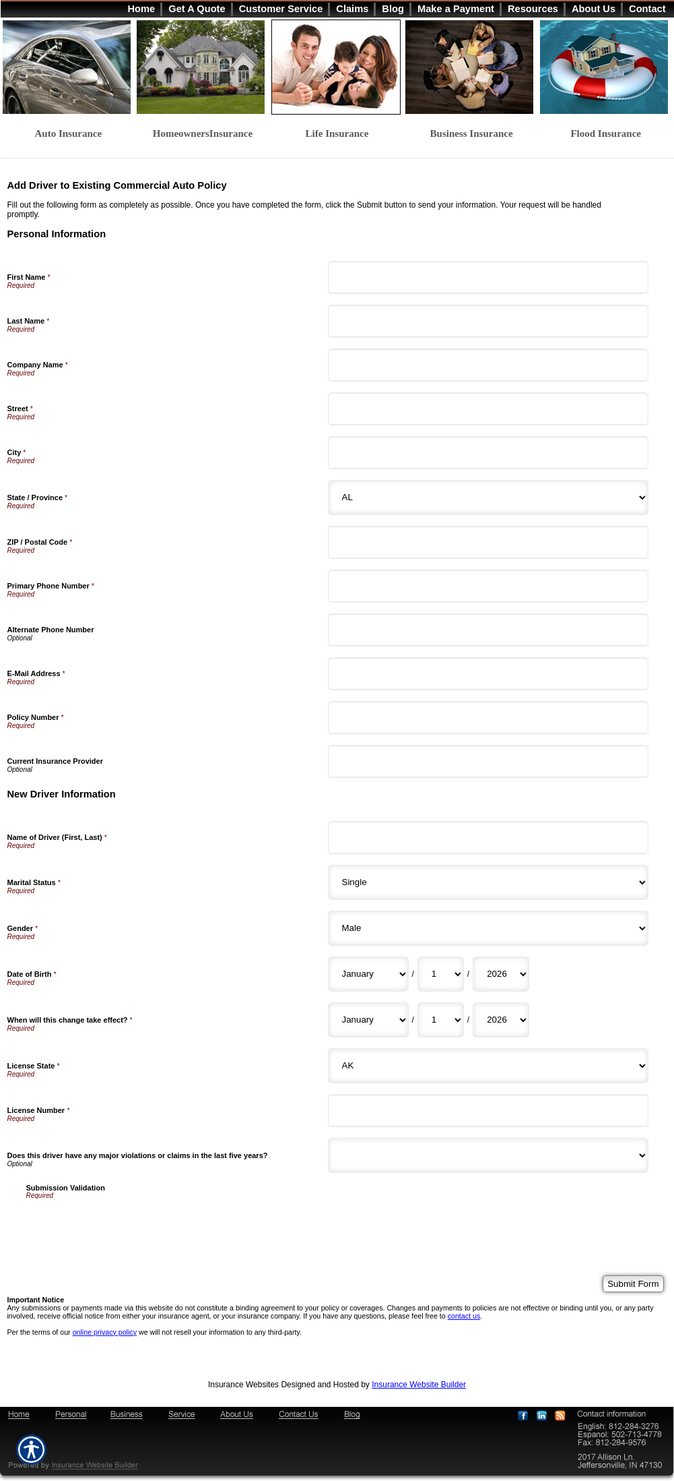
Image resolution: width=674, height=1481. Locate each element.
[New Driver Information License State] (488, 1065)
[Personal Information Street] (488, 408)
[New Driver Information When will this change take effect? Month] (368, 1019)
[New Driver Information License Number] (488, 1110)
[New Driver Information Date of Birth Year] (501, 974)
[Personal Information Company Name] (488, 365)
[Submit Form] (633, 1283)
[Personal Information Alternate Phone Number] (488, 629)
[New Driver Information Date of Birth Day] (440, 974)
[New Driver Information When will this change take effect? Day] (440, 1019)
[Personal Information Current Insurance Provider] (488, 761)
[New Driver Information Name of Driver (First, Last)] (488, 837)
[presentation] (128, 1225)
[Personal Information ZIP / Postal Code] (488, 542)
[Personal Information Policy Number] (488, 717)
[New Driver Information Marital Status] (488, 882)
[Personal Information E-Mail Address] (488, 673)
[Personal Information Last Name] (488, 321)
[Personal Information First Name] (488, 277)
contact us (464, 1316)
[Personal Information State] (488, 497)
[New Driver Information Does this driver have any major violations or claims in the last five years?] (488, 1155)
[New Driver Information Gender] (488, 928)
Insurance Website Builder (419, 1384)
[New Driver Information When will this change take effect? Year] (501, 1019)
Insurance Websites (243, 1384)
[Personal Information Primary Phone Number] (488, 586)
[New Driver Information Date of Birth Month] (368, 974)
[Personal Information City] (488, 452)
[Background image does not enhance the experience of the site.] (337, 9)
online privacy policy (105, 1332)
